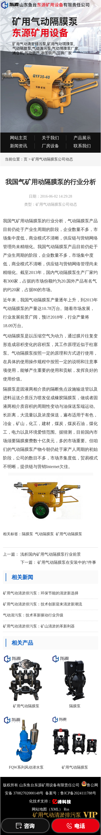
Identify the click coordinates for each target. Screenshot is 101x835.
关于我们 (50, 137)
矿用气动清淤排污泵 (57, 815)
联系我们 (82, 146)
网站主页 (18, 137)
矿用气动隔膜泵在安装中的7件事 (66, 562)
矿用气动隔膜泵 (69, 534)
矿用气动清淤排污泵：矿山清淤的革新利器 (39, 626)
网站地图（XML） (47, 809)
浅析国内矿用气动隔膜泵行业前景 (50, 554)
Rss (66, 809)
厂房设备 (50, 146)
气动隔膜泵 (44, 534)
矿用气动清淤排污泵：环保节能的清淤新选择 (40, 593)
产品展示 (82, 137)
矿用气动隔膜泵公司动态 (52, 159)
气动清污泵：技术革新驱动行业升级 (33, 615)
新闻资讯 (18, 146)
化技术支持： (50, 801)
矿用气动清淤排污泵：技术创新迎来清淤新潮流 (42, 604)
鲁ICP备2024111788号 (78, 793)
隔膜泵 (27, 534)
